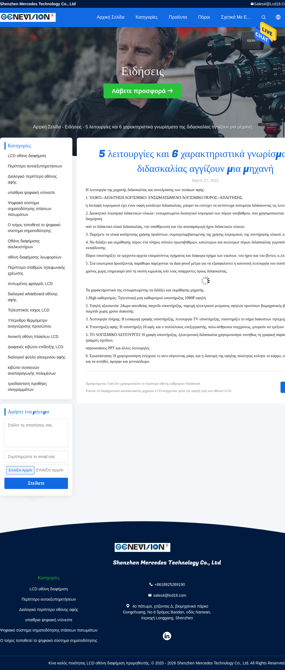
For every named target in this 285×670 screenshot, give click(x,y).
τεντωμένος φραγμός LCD (30, 283)
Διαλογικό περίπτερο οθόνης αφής (32, 179)
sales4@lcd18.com (169, 595)
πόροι (204, 17)
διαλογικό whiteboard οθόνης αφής (33, 297)
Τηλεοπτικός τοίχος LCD (28, 310)
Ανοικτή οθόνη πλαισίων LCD (33, 336)
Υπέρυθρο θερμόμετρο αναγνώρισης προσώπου (29, 323)
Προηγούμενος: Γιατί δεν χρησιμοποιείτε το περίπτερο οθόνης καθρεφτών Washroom (143, 384)
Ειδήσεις (73, 127)
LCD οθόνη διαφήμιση (27, 156)
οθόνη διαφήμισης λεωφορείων (34, 257)
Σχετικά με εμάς (237, 17)
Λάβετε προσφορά (139, 90)
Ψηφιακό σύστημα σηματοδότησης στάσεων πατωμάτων (29, 209)
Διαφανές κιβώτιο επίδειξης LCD (35, 347)
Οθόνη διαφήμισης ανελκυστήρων (24, 244)
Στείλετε (36, 483)
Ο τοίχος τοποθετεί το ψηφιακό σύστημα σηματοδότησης (34, 228)
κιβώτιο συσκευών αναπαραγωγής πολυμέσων (32, 370)
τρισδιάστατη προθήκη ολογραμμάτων (27, 386)
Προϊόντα (178, 17)
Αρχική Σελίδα (110, 17)
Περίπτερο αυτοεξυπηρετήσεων (35, 166)
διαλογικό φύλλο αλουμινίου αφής (36, 357)
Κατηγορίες (147, 17)
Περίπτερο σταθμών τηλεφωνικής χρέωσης (36, 270)
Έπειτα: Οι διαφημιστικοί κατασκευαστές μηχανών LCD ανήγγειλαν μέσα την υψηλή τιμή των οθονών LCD (158, 391)
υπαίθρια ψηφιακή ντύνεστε (31, 192)
